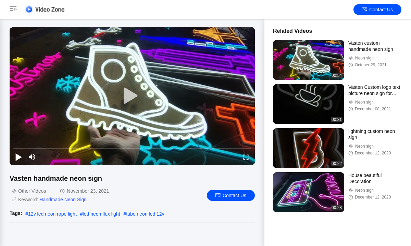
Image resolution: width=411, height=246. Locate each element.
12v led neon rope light (52, 214)
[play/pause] (18, 157)
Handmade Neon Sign (63, 199)
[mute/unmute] (32, 157)
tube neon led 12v (145, 214)
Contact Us (377, 9)
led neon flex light (101, 214)
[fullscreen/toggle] (246, 157)
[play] (132, 96)
